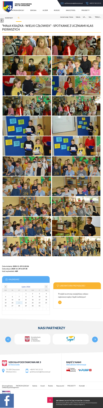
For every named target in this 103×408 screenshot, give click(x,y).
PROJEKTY (85, 10)
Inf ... (83, 17)
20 (12, 303)
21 (19, 303)
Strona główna (7, 386)
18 (46, 300)
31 (39, 306)
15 (26, 300)
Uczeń (45, 10)
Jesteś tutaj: (64, 17)
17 (39, 300)
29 (26, 306)
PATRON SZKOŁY (22, 386)
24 (39, 303)
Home (71, 17)
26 (5, 306)
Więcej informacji (60, 302)
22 (26, 303)
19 (5, 303)
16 (32, 300)
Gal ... (89, 17)
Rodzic (57, 10)
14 (19, 300)
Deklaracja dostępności (10, 387)
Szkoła (33, 10)
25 (46, 303)
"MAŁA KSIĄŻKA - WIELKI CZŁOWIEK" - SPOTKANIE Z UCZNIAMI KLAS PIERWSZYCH (47, 27)
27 (12, 306)
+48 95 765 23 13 (93, 3)
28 (19, 306)
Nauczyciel (70, 10)
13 (12, 300)
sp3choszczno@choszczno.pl (72, 3)
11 (46, 296)
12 (5, 300)
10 (39, 296)
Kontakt (9, 18)
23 (32, 303)
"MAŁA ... (96, 17)
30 (32, 306)
